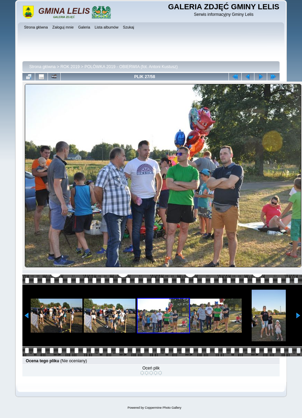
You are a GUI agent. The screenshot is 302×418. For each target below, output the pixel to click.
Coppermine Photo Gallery (163, 407)
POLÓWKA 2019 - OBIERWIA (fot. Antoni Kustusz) (131, 66)
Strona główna (42, 66)
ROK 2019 (70, 66)
